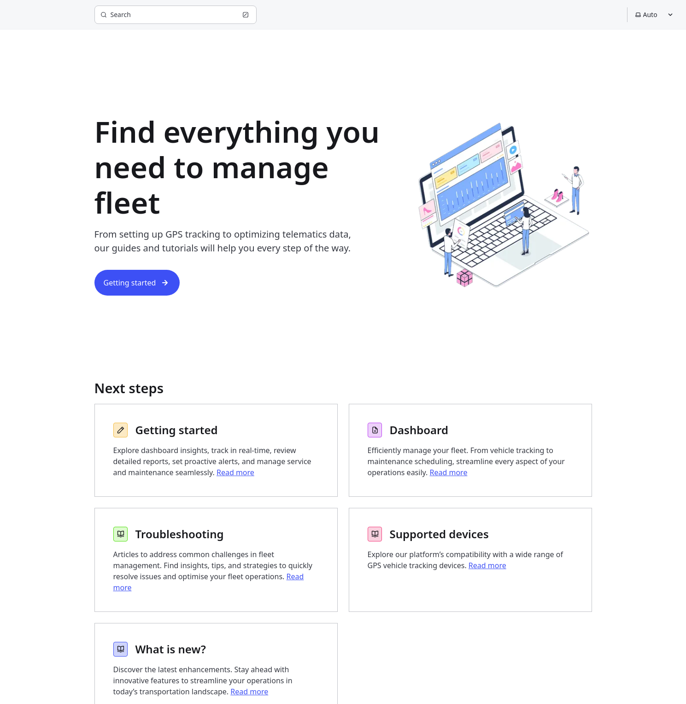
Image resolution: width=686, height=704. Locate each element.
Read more (235, 472)
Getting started (137, 282)
